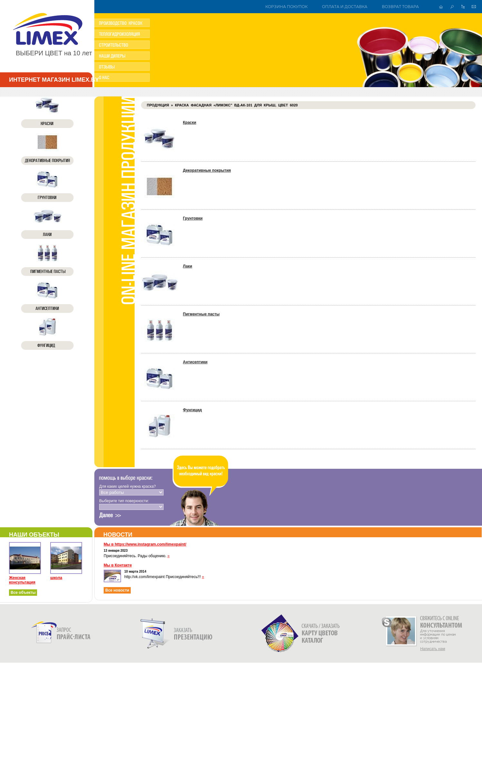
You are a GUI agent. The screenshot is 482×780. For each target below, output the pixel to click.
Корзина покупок (286, 6)
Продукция (158, 105)
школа (56, 578)
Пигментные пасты (201, 314)
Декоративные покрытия (207, 170)
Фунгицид (192, 410)
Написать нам (432, 649)
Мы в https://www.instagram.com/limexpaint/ (145, 544)
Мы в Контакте (118, 565)
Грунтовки (193, 218)
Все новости (117, 590)
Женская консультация (22, 580)
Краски (189, 122)
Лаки (187, 266)
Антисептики (195, 362)
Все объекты (23, 592)
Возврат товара (400, 6)
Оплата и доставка (344, 6)
